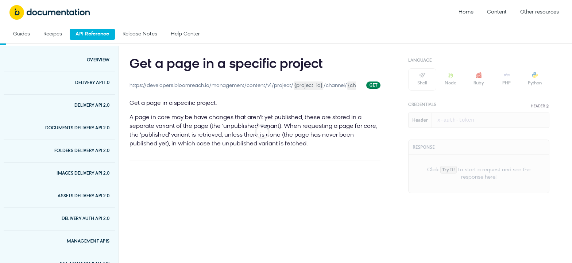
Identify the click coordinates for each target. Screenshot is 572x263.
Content (497, 12)
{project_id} (308, 85)
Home (466, 12)
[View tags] (327, 62)
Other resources (539, 12)
